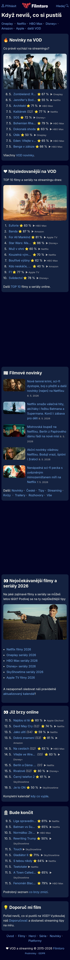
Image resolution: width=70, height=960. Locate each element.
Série (42, 936)
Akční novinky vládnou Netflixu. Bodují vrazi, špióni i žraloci (46, 454)
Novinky (17, 490)
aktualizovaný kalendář (19, 694)
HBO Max (35, 23)
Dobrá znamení (23, 738)
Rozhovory (36, 495)
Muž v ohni (16, 249)
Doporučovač (18, 920)
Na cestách (21, 748)
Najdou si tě (21, 720)
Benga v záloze (23, 146)
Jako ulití (19, 732)
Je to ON (19, 787)
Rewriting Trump (24, 838)
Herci (32, 936)
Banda (13, 231)
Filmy (21, 936)
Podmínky (30, 953)
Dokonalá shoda (24, 129)
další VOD (34, 28)
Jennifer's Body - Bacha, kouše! (24, 100)
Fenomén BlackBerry (24, 883)
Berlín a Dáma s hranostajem (24, 765)
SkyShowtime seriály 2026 (25, 672)
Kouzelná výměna (20, 254)
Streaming (55, 490)
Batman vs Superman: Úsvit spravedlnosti (24, 827)
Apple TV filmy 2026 (21, 677)
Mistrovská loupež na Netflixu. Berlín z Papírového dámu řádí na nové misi (46, 431)
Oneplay (7, 23)
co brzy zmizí (38, 892)
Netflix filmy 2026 (19, 649)
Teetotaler (20, 866)
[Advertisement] (35, 331)
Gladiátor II (20, 855)
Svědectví (16, 278)
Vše (49, 495)
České (30, 490)
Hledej (62, 6)
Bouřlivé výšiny (19, 260)
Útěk (16, 135)
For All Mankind (19, 237)
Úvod (11, 936)
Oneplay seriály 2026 (21, 655)
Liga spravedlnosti (24, 821)
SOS (16, 117)
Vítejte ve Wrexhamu (24, 754)
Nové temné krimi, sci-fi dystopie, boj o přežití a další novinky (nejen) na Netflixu (47, 386)
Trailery (20, 495)
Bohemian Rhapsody (24, 123)
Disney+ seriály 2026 (21, 666)
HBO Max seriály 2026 (22, 660)
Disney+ (51, 23)
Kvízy (7, 495)
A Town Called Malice (24, 872)
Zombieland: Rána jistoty (24, 94)
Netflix (21, 23)
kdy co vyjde (39, 796)
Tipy (41, 490)
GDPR (41, 953)
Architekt (19, 106)
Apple (20, 28)
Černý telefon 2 (24, 777)
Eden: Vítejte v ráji (24, 140)
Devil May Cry (23, 726)
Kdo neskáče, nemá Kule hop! (20, 266)
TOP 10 (16, 286)
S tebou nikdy (22, 861)
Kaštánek (19, 111)
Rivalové (19, 771)
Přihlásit (8, 6)
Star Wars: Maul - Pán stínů (20, 243)
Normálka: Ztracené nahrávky (24, 832)
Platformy (35, 941)
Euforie (14, 225)
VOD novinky (25, 155)
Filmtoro (58, 948)
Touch (17, 849)
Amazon (7, 28)
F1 (10, 272)
